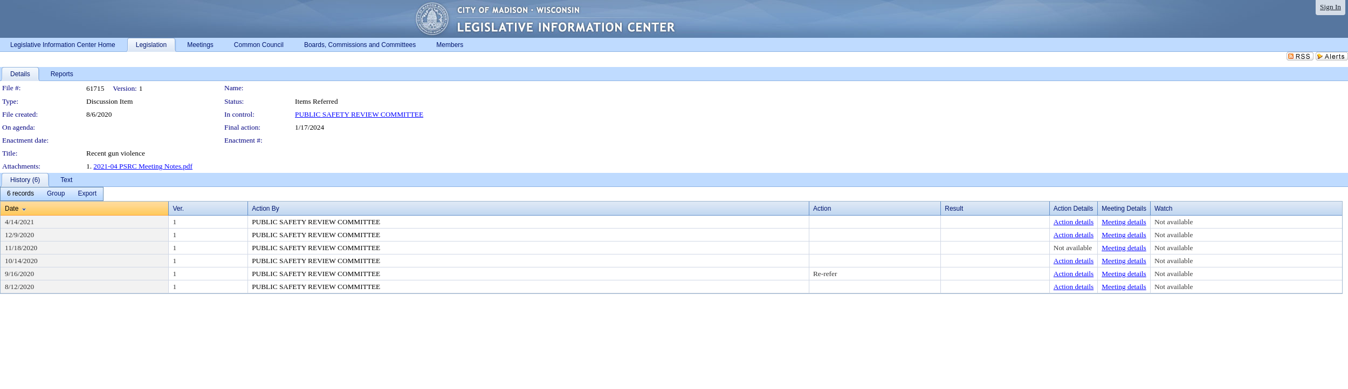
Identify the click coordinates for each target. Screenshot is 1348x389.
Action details (1073, 222)
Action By (265, 208)
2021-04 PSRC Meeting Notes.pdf (142, 166)
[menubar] (52, 194)
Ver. (178, 208)
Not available (1173, 222)
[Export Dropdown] (87, 193)
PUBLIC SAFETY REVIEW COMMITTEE (359, 114)
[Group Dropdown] (55, 193)
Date (11, 208)
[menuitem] (20, 193)
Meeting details (1124, 222)
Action (822, 208)
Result (954, 208)
